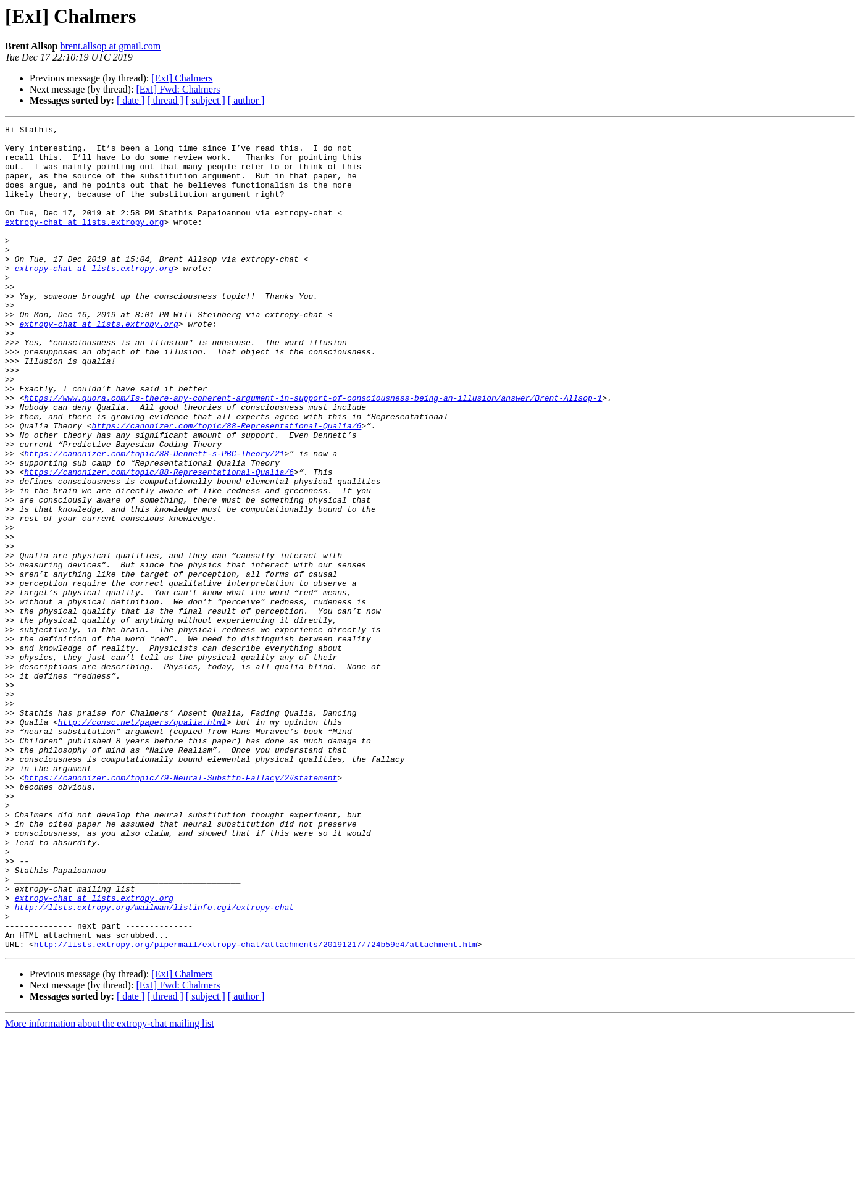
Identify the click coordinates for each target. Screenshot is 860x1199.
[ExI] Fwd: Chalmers (178, 89)
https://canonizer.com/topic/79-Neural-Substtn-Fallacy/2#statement (180, 908)
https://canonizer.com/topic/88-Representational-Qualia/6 (226, 486)
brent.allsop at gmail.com (111, 46)
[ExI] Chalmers (181, 78)
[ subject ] (205, 100)
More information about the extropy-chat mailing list (109, 1188)
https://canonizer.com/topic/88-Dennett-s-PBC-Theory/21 (154, 519)
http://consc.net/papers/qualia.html (142, 842)
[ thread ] (165, 100)
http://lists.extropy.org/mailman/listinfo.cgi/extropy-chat (154, 1064)
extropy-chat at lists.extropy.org (84, 242)
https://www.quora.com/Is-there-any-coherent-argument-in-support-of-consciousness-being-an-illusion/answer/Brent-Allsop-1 (313, 453)
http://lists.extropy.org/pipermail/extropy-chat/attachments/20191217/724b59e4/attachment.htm (255, 1108)
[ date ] (130, 100)
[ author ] (246, 100)
